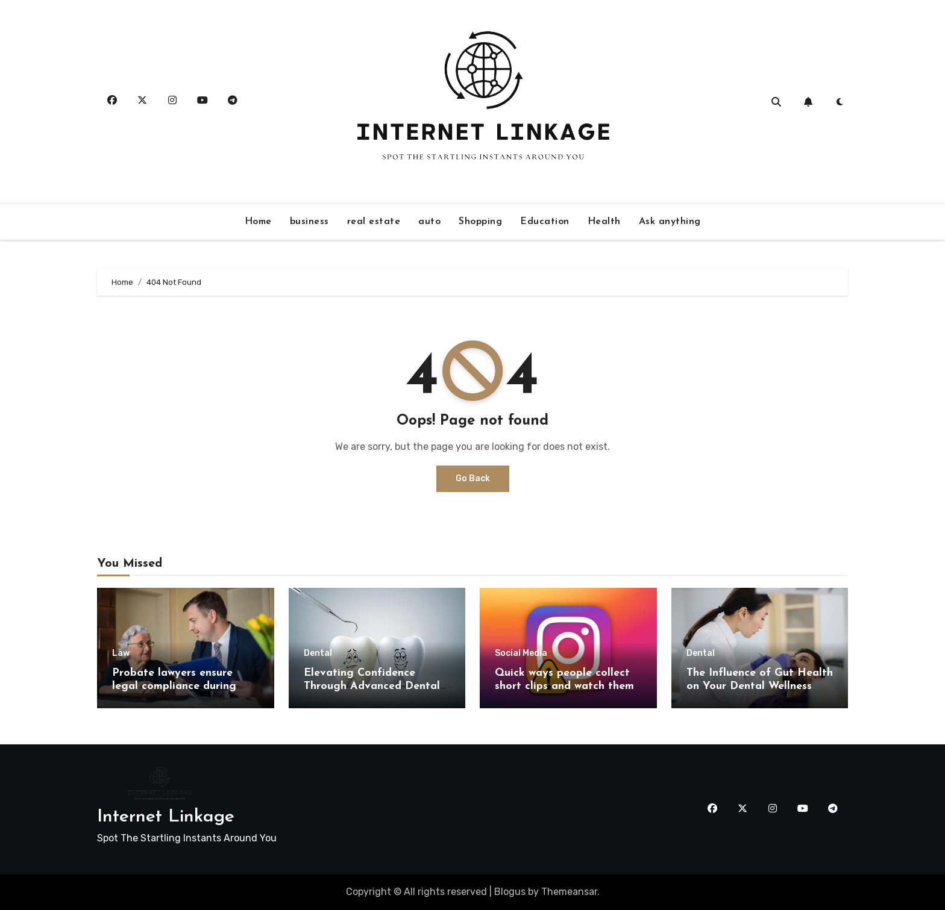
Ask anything (670, 221)
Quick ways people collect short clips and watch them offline (564, 686)
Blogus (510, 891)
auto (429, 221)
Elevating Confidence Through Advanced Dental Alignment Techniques (372, 686)
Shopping (480, 221)
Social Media (521, 653)
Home (258, 221)
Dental (318, 653)
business (309, 221)
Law (121, 653)
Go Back (473, 478)
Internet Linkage (165, 817)
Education (545, 221)
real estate (374, 221)
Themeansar (569, 891)
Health (604, 221)
